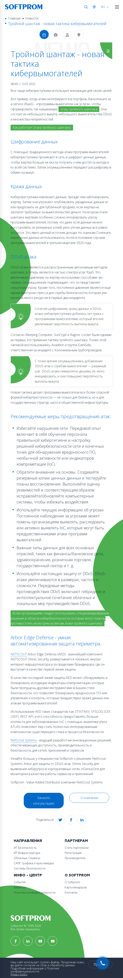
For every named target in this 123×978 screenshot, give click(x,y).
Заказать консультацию (43, 801)
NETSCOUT (19, 654)
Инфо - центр (28, 875)
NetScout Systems (24, 740)
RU (103, 7)
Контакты (71, 892)
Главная (14, 18)
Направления (28, 841)
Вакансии (20, 887)
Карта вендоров (76, 887)
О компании (89, 798)
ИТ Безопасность (25, 848)
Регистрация (73, 853)
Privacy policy (19, 974)
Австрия (95, 7)
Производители (75, 858)
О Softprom (77, 875)
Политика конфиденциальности (35, 892)
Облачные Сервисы (27, 858)
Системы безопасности (29, 868)
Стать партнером (76, 848)
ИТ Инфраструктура (27, 853)
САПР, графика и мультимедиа (34, 863)
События (20, 882)
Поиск (86, 7)
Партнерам (76, 841)
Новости (31, 18)
